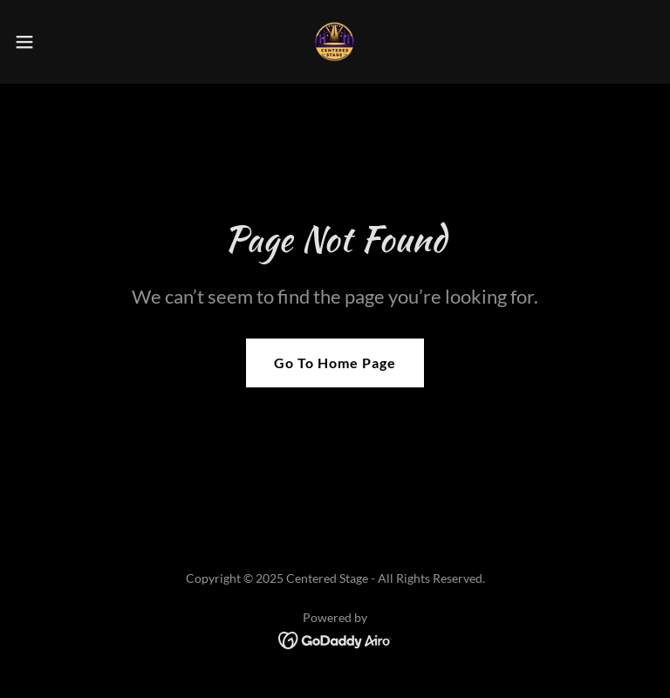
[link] (335, 42)
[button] (56, 41)
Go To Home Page (335, 362)
